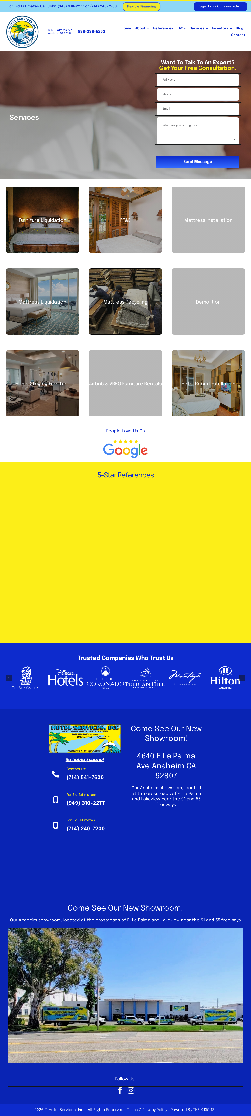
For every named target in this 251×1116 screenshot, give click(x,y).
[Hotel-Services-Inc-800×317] (85, 726)
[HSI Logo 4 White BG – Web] (22, 17)
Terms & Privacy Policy (147, 1110)
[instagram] (131, 1090)
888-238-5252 (91, 31)
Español (95, 760)
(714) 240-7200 (103, 6)
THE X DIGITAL (204, 1110)
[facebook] (120, 1090)
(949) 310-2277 (70, 6)
